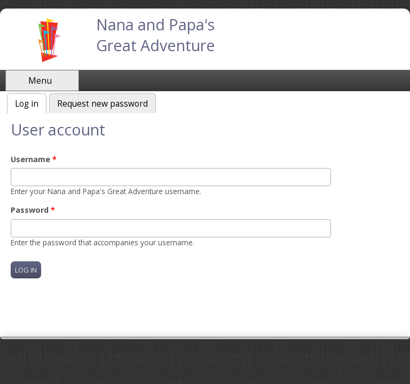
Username (34, 159)
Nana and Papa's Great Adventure (155, 34)
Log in (30, 102)
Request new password (102, 103)
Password (33, 210)
